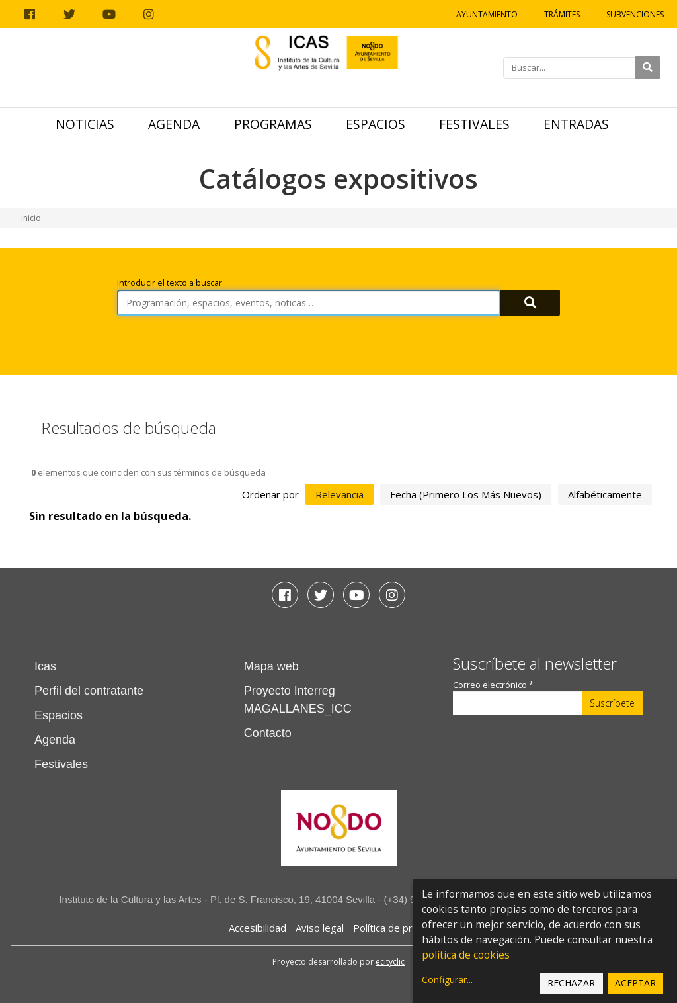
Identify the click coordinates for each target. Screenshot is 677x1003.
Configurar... (447, 979)
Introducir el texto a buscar (169, 283)
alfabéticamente (605, 494)
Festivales (474, 124)
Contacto (268, 733)
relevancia (339, 494)
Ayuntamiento (487, 14)
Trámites (562, 14)
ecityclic (390, 961)
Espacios (375, 124)
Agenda (174, 124)
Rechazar (571, 983)
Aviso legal (320, 927)
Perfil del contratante (88, 690)
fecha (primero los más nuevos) (465, 494)
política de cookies (466, 955)
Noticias (85, 124)
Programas (273, 124)
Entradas (576, 124)
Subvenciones (635, 14)
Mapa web (271, 666)
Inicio (31, 218)
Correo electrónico (493, 685)
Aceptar (635, 983)
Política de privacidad (401, 927)
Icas (45, 666)
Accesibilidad (257, 927)
